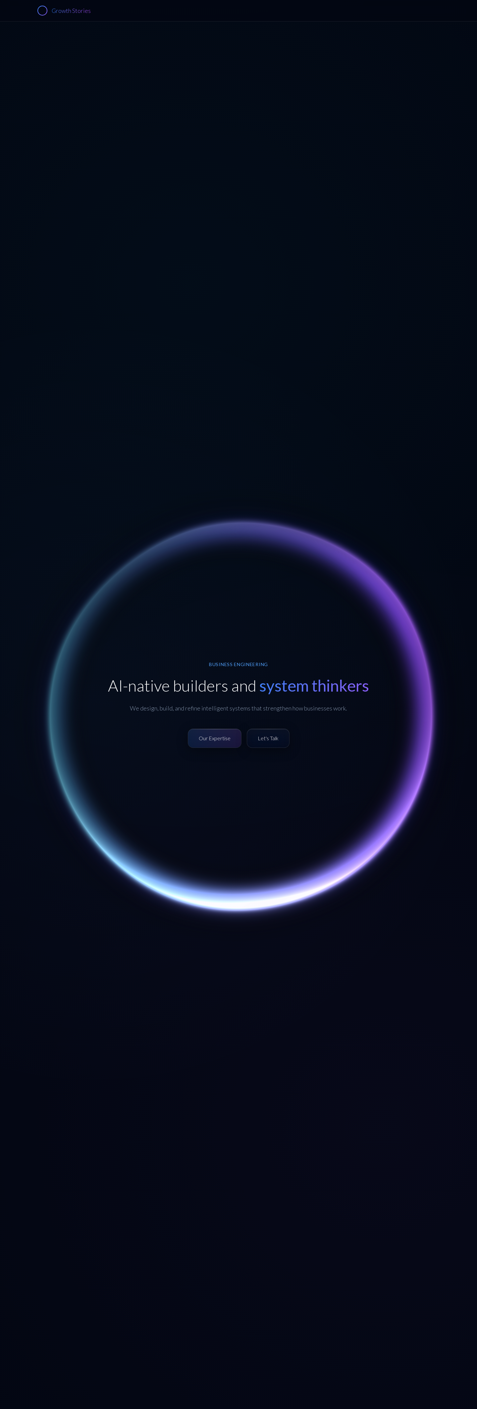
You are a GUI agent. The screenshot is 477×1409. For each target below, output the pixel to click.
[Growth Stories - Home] (64, 10)
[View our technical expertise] (214, 738)
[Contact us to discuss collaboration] (268, 738)
